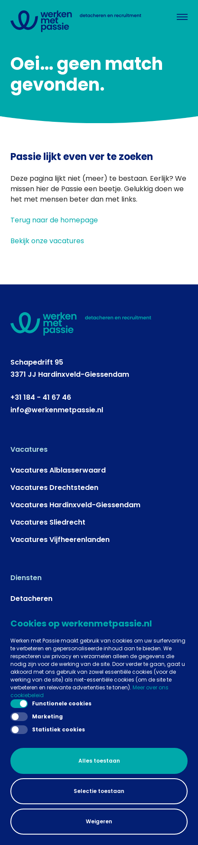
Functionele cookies (50, 703)
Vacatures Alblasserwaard (58, 470)
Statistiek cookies (47, 729)
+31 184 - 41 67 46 (40, 397)
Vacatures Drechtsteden (54, 488)
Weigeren (99, 821)
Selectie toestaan (99, 791)
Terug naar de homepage (54, 220)
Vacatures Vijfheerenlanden (60, 540)
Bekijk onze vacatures (47, 241)
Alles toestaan (99, 760)
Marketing (36, 716)
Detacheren (31, 599)
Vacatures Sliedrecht (47, 522)
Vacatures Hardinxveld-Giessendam (75, 505)
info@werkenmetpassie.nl (56, 410)
